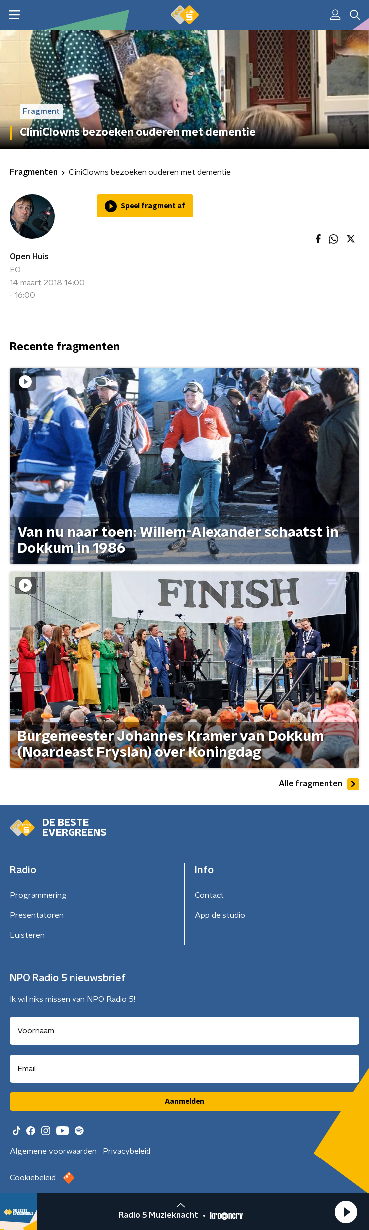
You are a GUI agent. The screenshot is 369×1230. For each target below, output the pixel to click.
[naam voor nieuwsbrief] (184, 1031)
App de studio (220, 915)
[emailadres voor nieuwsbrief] (184, 1069)
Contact (209, 895)
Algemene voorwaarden (53, 1151)
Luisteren (27, 935)
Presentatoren (37, 915)
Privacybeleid (126, 1151)
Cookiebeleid (33, 1178)
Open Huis (29, 257)
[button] (346, 1212)
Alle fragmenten (319, 784)
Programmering (38, 895)
